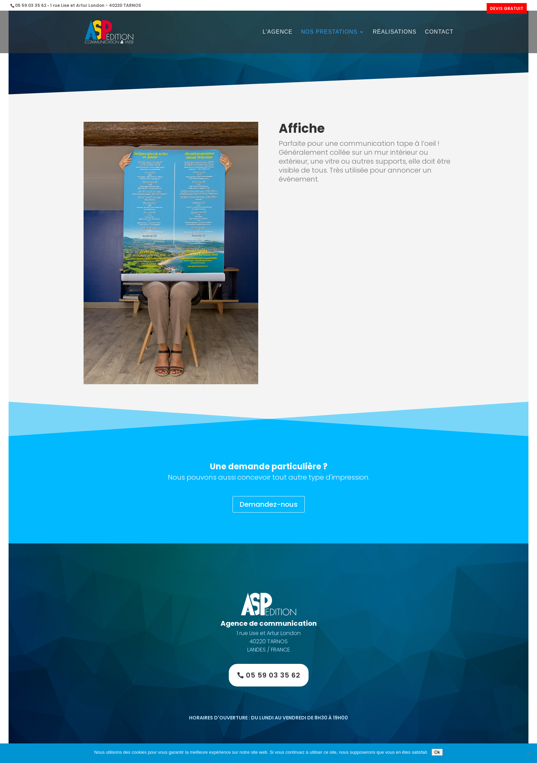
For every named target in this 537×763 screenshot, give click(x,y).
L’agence (277, 32)
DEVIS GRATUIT (506, 8)
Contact (439, 32)
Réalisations (394, 32)
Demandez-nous (269, 504)
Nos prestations (329, 32)
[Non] (528, 753)
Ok (437, 752)
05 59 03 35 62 (273, 675)
